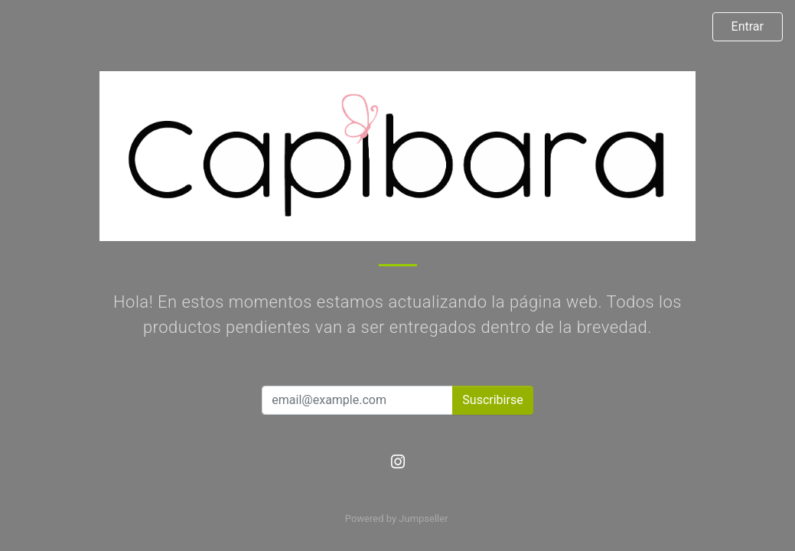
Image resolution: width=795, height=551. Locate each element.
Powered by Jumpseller (396, 518)
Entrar (747, 26)
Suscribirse (492, 400)
